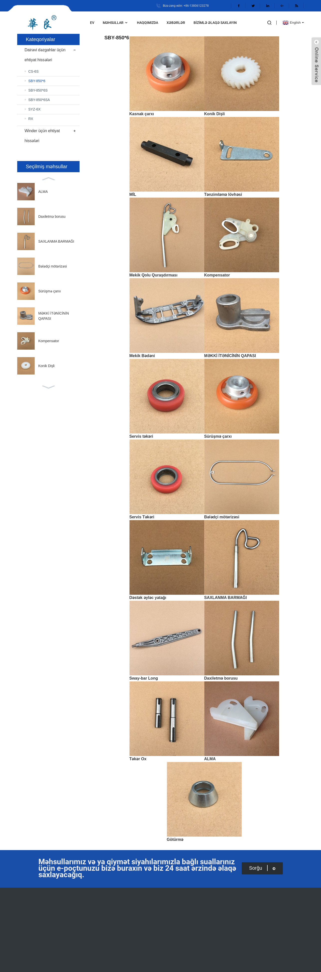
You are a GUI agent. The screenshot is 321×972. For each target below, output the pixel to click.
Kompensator (48, 341)
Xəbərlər (176, 23)
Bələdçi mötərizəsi (52, 266)
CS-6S (33, 71)
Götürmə (175, 839)
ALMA (43, 192)
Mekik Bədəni (142, 356)
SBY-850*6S (38, 90)
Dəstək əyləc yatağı (147, 597)
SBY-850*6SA (39, 100)
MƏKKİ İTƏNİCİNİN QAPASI (230, 356)
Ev (92, 23)
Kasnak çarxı (141, 114)
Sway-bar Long (143, 678)
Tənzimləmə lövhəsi (223, 194)
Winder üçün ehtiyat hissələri (42, 136)
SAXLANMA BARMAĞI (56, 241)
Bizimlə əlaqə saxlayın (215, 23)
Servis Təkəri (141, 517)
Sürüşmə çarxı (49, 291)
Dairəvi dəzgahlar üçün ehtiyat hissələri (45, 55)
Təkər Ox (138, 759)
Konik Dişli (46, 366)
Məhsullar (115, 22)
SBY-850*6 (36, 81)
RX (30, 119)
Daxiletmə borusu (52, 216)
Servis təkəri (141, 436)
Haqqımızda (147, 23)
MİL (132, 194)
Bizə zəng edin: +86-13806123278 (186, 5)
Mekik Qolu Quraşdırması (153, 275)
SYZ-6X (34, 109)
